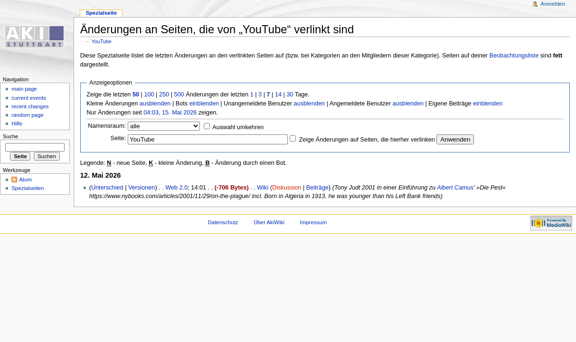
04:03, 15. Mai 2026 (170, 112)
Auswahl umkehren (238, 127)
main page (24, 89)
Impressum (313, 222)
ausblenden (155, 103)
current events (28, 98)
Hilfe (16, 123)
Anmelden (553, 4)
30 (289, 94)
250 (164, 94)
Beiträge (317, 187)
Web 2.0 (176, 187)
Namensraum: (107, 126)
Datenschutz (223, 222)
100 (149, 94)
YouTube (102, 41)
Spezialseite (101, 13)
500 (179, 94)
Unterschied (107, 187)
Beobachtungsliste (514, 55)
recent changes (29, 106)
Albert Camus (455, 187)
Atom (25, 179)
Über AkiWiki (269, 222)
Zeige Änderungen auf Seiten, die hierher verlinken (367, 139)
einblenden (204, 103)
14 (278, 94)
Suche (11, 136)
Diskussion (286, 187)
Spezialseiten (27, 188)
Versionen (141, 187)
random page (27, 115)
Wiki (262, 187)
